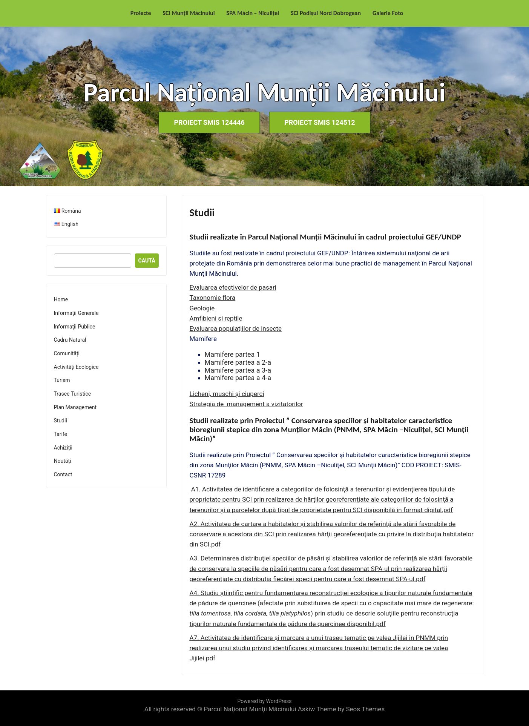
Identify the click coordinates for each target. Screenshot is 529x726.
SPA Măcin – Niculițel (253, 13)
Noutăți (62, 461)
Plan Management (75, 407)
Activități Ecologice (76, 367)
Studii (60, 420)
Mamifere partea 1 (232, 354)
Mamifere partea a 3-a (238, 370)
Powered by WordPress (265, 701)
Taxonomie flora (213, 297)
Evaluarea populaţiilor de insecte (236, 328)
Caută (146, 261)
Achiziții (63, 448)
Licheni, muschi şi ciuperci (227, 394)
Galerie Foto (388, 13)
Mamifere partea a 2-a (238, 362)
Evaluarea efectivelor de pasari (233, 287)
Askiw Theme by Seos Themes (341, 709)
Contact (63, 474)
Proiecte (140, 13)
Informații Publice (74, 327)
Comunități (67, 353)
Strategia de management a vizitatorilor (246, 404)
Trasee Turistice (72, 394)
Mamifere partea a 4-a (238, 378)
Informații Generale (76, 313)
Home (61, 299)
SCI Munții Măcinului (189, 13)
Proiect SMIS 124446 (208, 122)
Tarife (60, 434)
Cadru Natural (70, 340)
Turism (62, 380)
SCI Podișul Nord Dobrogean (326, 13)
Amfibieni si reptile (216, 318)
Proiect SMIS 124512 (320, 122)
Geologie (202, 308)
